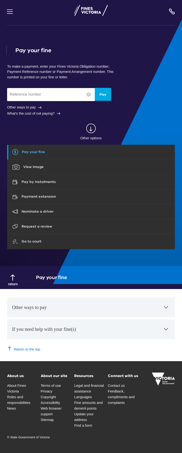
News (11, 408)
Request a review (37, 226)
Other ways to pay (21, 107)
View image (33, 166)
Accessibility (50, 403)
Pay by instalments (39, 181)
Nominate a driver (38, 211)
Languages (83, 397)
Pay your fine (33, 151)
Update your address (84, 417)
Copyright (48, 397)
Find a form (83, 425)
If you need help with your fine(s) (90, 331)
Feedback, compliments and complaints (121, 397)
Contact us (116, 385)
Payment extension (39, 196)
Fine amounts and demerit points (88, 405)
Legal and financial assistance (89, 388)
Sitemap (47, 420)
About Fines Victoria (16, 388)
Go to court (31, 241)
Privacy (46, 391)
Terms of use (51, 385)
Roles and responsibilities (18, 400)
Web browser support (51, 411)
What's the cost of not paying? (31, 113)
